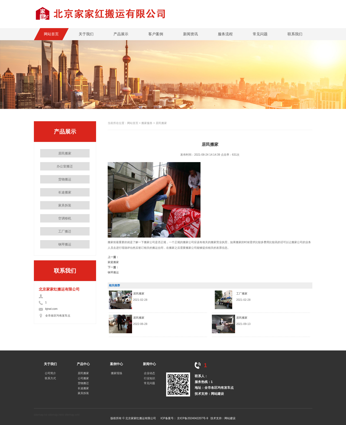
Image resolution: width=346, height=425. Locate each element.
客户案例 (155, 34)
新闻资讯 (190, 34)
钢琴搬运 (64, 244)
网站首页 (51, 34)
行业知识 (149, 378)
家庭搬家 (113, 262)
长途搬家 (64, 192)
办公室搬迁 (65, 166)
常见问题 (260, 34)
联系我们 (295, 34)
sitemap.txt (40, 414)
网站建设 (217, 394)
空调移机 (64, 218)
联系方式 (50, 378)
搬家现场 (116, 373)
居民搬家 (64, 153)
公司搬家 (83, 378)
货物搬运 (64, 179)
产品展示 (120, 34)
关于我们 (86, 34)
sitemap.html (56, 414)
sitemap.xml (72, 414)
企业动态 (149, 373)
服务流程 (225, 34)
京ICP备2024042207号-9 (192, 418)
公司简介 (50, 373)
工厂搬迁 (64, 231)
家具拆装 (64, 205)
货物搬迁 (83, 383)
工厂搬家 (241, 293)
